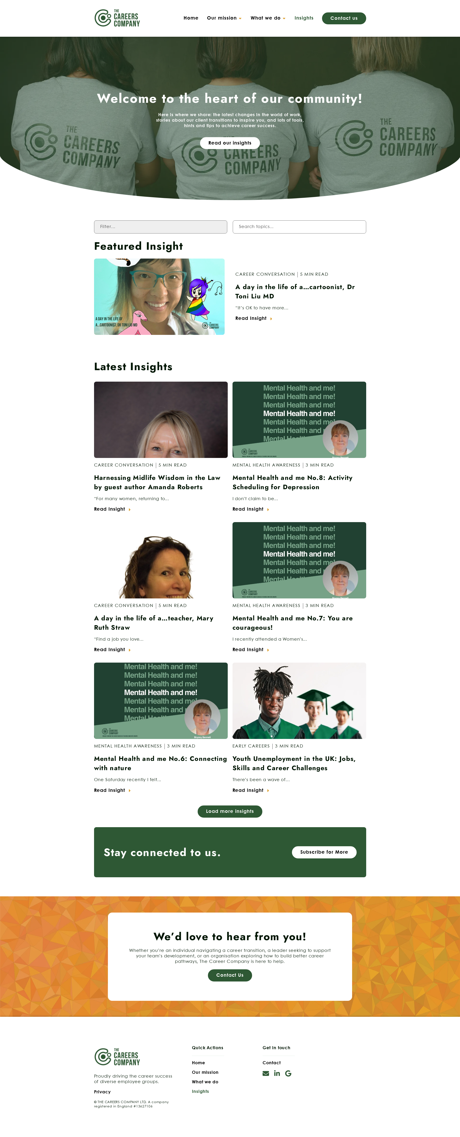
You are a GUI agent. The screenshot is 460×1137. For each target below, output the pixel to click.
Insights (200, 1092)
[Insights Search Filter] (299, 227)
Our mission (205, 1072)
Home (198, 1063)
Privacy (102, 1092)
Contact (271, 1063)
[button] (224, 18)
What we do (205, 1082)
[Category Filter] (160, 227)
